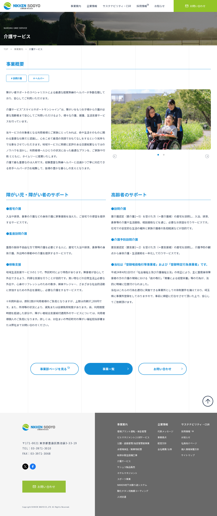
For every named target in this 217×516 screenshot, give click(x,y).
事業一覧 (108, 369)
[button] (115, 156)
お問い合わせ (162, 369)
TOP (6, 49)
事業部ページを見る (55, 369)
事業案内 (18, 49)
